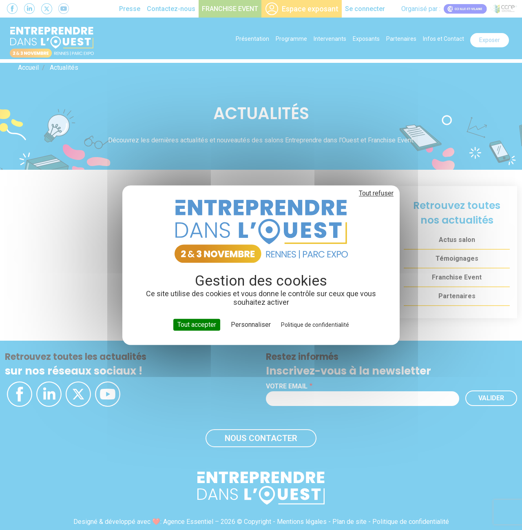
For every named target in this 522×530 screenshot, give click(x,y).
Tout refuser (376, 193)
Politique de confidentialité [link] (315, 325)
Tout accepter (196, 324)
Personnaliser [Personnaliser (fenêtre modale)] (251, 324)
